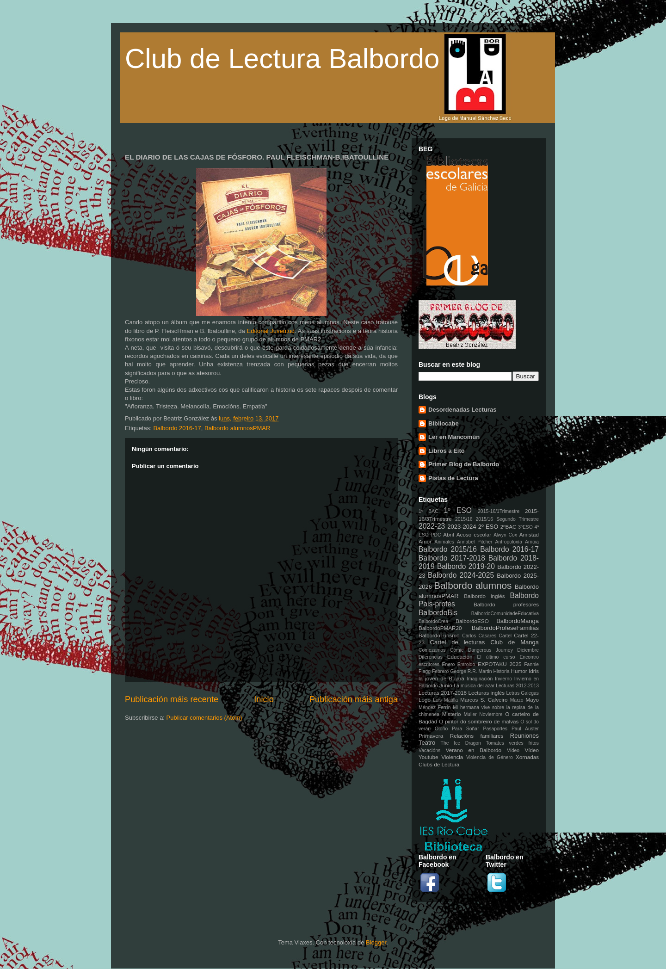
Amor (425, 541)
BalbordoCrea (433, 621)
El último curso (496, 657)
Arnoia (532, 541)
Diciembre (528, 650)
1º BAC (428, 511)
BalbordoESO (472, 621)
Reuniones (524, 735)
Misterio (451, 714)
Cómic (456, 650)
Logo (425, 700)
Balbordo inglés (484, 596)
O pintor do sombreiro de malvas (478, 721)
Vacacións (429, 750)
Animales (444, 541)
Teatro (427, 742)
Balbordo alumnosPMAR (237, 428)
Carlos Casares (479, 635)
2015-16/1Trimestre (498, 511)
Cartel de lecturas (457, 642)
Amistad (529, 534)
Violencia (452, 757)
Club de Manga (514, 642)
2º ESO (488, 526)
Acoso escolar (473, 534)
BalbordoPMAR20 (440, 628)
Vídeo (513, 750)
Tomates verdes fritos (512, 743)
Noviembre (490, 714)
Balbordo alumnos (473, 585)
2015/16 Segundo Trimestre (507, 519)
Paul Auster (525, 728)
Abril (448, 534)
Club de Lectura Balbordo (282, 58)
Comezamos (432, 650)
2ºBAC (508, 527)
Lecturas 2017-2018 (443, 693)
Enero (448, 664)
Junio (445, 685)
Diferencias (431, 657)
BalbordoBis (438, 613)
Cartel (505, 635)
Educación (460, 657)
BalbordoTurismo (439, 635)
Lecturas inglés (486, 693)
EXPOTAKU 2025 (500, 664)
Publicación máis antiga (353, 699)
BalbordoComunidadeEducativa (505, 613)
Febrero (440, 671)
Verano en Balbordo (473, 750)
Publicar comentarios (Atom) (204, 717)
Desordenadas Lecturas (462, 409)
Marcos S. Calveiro (484, 700)
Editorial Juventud (271, 330)
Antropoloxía (508, 541)
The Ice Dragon (461, 743)
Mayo (532, 700)
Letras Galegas (522, 693)
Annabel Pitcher (475, 541)
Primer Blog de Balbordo (463, 464)
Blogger (376, 942)
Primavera (431, 736)
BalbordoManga (517, 620)
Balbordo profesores (506, 604)
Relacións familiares (477, 736)
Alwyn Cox (505, 534)
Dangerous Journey (490, 650)
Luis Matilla (445, 700)
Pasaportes (495, 728)
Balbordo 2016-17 (177, 428)
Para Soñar (465, 728)
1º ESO (457, 510)
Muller (469, 714)
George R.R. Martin (471, 671)
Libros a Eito (446, 450)
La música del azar (474, 685)
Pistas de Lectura (453, 478)
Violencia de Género (489, 757)
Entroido (466, 664)
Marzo (517, 700)
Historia (501, 671)
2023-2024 (461, 526)
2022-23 (432, 526)
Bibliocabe (443, 423)
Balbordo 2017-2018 (452, 558)
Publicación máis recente (171, 699)
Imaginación (480, 678)
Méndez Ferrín (434, 707)
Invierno (503, 678)
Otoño (441, 728)
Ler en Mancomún (454, 436)
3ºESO (525, 527)
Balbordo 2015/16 (448, 549)
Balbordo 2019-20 (466, 566)
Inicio (263, 699)
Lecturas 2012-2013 (517, 685)
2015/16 (464, 519)
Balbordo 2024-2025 (461, 575)
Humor (519, 671)
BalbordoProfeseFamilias (505, 627)
